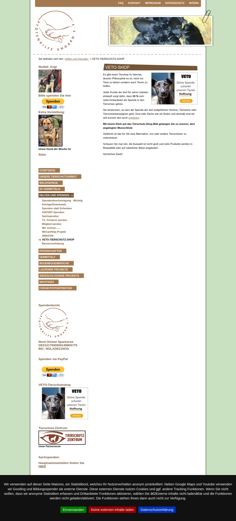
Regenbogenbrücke (54, 263)
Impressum (153, 3)
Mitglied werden (52, 224)
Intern (194, 3)
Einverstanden (73, 510)
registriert (133, 117)
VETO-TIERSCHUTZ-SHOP (58, 239)
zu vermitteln (49, 189)
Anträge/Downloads (54, 204)
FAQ (121, 3)
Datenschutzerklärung (157, 510)
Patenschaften (50, 250)
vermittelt (47, 257)
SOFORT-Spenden (53, 212)
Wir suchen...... (51, 227)
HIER (42, 466)
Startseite (47, 170)
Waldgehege (48, 182)
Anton (42, 154)
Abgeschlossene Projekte (59, 275)
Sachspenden (50, 216)
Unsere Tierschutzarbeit (58, 176)
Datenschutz (174, 3)
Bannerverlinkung (53, 243)
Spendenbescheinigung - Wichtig (62, 200)
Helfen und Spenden (77, 58)
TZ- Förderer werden (54, 220)
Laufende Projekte (53, 269)
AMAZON (47, 235)
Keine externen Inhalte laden (112, 510)
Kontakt (134, 3)
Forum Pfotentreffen (55, 288)
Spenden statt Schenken (57, 208)
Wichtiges (46, 282)
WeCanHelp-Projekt (54, 231)
